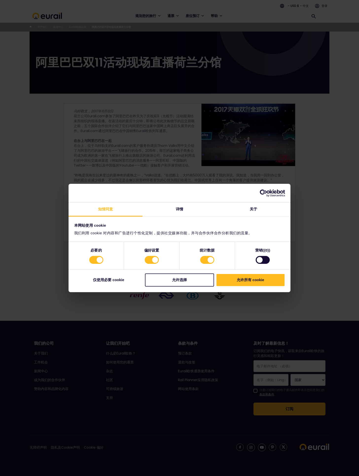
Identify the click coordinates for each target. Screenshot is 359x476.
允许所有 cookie (250, 280)
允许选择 (179, 280)
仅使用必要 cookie (108, 280)
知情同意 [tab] (105, 209)
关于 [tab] (253, 209)
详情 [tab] (179, 209)
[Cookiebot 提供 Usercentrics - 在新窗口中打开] (263, 193)
